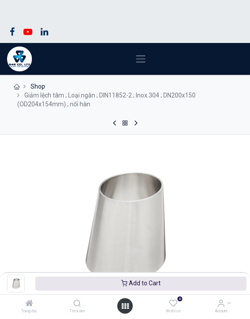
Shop (38, 86)
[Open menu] (125, 306)
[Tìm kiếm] (77, 303)
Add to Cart (141, 283)
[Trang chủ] (29, 303)
